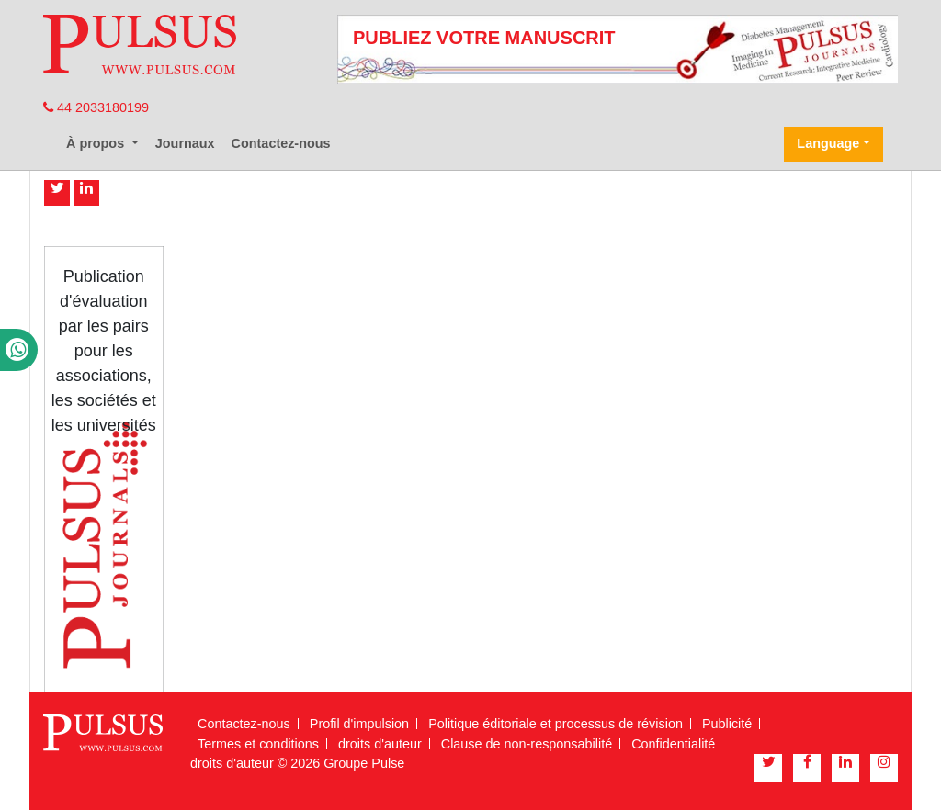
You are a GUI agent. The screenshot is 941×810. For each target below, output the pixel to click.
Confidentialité (673, 744)
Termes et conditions (258, 744)
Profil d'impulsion (359, 723)
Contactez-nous (281, 143)
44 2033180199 (96, 107)
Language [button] (828, 143)
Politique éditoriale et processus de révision (555, 723)
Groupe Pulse (363, 763)
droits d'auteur (380, 744)
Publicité (727, 723)
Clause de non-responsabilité (526, 744)
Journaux (185, 143)
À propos (97, 143)
